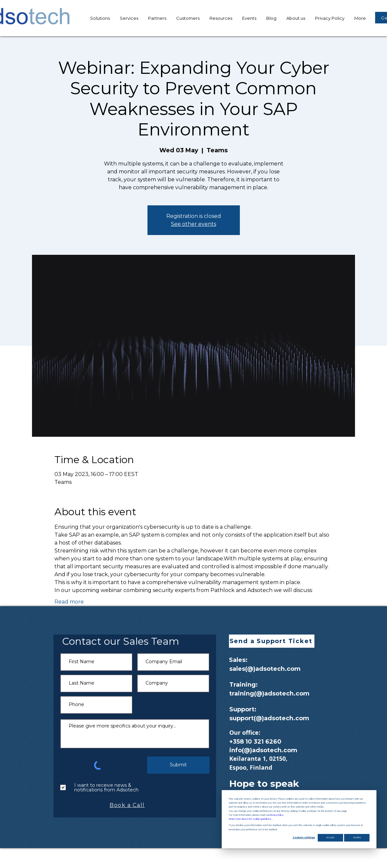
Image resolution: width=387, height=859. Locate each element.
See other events (193, 224)
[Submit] (178, 765)
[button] (221, 18)
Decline (357, 837)
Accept (330, 837)
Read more (69, 602)
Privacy (276, 815)
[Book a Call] (128, 805)
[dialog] (299, 819)
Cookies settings (304, 837)
